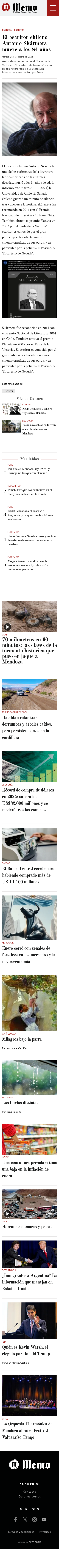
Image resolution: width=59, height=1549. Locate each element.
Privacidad (45, 1532)
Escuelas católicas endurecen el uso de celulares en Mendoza (39, 429)
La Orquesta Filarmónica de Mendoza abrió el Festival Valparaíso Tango (27, 1431)
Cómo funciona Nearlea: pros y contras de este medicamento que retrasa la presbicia (32, 540)
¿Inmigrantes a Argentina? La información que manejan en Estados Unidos (29, 1282)
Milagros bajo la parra (22, 1039)
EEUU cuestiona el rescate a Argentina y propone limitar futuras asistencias (30, 515)
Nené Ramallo (14, 1111)
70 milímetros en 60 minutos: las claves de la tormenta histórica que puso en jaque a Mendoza (29, 651)
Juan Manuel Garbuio (17, 1362)
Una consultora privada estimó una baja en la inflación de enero (29, 1169)
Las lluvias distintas (20, 1103)
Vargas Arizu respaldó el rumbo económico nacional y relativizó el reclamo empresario (28, 565)
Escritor (8, 391)
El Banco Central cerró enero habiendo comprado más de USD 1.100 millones (28, 875)
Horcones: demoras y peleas (27, 1227)
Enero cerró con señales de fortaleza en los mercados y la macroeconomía (28, 955)
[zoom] (29, 119)
